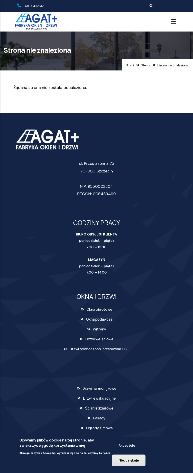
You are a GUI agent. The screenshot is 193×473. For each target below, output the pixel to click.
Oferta (145, 65)
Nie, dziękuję (129, 460)
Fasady (99, 418)
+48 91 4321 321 (33, 6)
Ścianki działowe (99, 408)
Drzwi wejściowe (99, 339)
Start (130, 65)
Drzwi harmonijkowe (99, 388)
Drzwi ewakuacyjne (99, 398)
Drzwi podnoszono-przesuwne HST (99, 348)
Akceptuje (127, 445)
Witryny (99, 329)
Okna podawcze (99, 319)
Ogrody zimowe (99, 427)
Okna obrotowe (99, 309)
